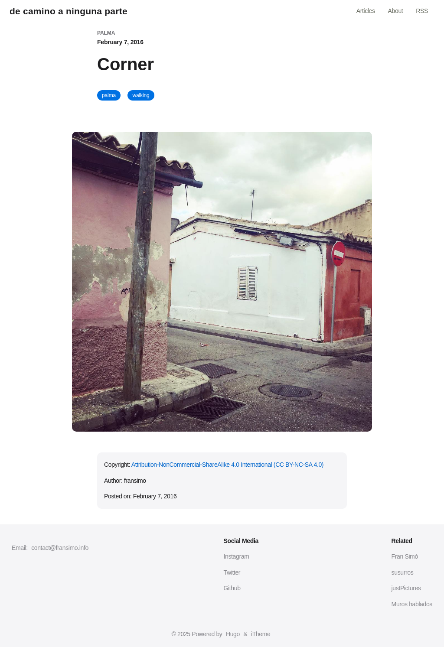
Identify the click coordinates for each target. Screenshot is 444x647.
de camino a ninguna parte (68, 11)
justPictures (406, 588)
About (395, 10)
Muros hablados (412, 604)
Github (232, 588)
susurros (403, 572)
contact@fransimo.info (59, 547)
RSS (422, 10)
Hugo (233, 634)
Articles (365, 10)
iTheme (260, 634)
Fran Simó (405, 556)
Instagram (236, 556)
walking (140, 95)
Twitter (232, 572)
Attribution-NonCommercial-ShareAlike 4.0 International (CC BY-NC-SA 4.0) (227, 464)
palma (109, 95)
